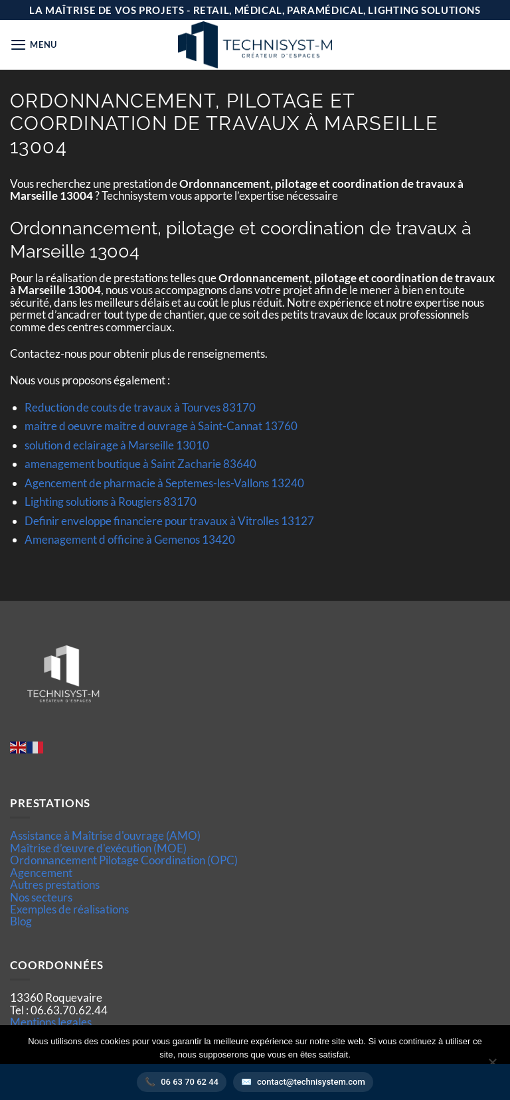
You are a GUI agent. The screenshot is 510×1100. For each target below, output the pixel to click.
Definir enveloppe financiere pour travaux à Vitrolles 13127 (169, 521)
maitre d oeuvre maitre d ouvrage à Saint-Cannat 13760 (161, 426)
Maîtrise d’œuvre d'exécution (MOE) (98, 848)
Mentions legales (51, 1022)
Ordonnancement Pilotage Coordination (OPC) (124, 860)
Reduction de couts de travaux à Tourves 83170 (140, 407)
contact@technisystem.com (311, 1082)
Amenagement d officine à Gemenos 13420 (130, 539)
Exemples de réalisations (69, 909)
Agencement (41, 873)
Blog (21, 921)
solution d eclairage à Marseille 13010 (117, 445)
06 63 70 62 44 (189, 1082)
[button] (34, 45)
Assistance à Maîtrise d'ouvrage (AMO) (105, 835)
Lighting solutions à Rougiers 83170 (111, 502)
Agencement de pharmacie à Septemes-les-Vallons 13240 (164, 483)
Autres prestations (55, 885)
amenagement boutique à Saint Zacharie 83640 (140, 464)
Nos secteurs (41, 897)
